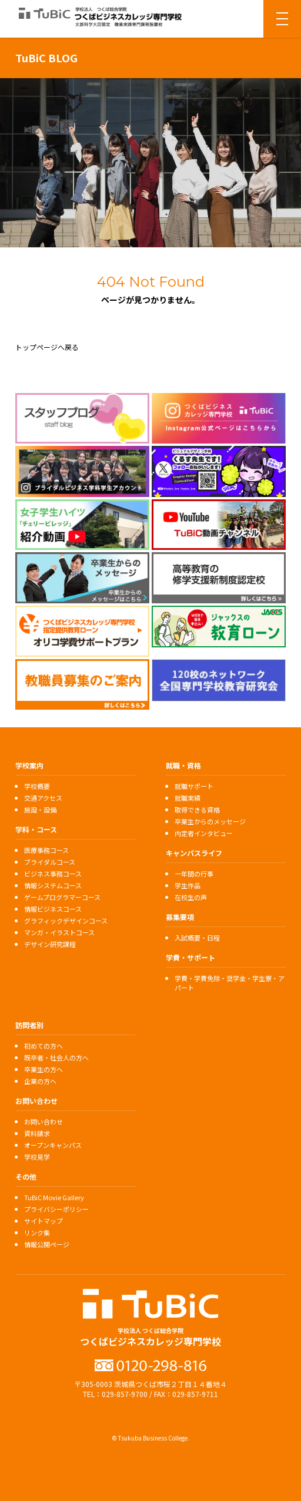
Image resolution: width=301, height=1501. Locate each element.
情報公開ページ (46, 1244)
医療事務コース (46, 850)
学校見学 (37, 1156)
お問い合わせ (43, 1121)
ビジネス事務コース (53, 873)
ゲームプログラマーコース (62, 897)
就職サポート (194, 786)
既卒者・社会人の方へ (56, 1057)
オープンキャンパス (53, 1145)
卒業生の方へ (43, 1069)
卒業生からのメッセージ (210, 821)
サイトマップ (43, 1220)
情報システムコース (53, 885)
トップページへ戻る (47, 347)
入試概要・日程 (197, 937)
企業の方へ (40, 1081)
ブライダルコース (49, 862)
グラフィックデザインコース (66, 920)
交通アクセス (43, 797)
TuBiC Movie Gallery (54, 1197)
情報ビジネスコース (53, 909)
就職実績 (187, 797)
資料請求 (37, 1133)
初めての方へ (43, 1045)
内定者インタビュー (204, 833)
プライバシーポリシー (56, 1209)
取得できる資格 (197, 809)
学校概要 (37, 786)
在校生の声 (191, 897)
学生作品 (187, 885)
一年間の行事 (194, 873)
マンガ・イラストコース (59, 932)
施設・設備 (40, 809)
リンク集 (37, 1232)
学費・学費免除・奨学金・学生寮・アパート (230, 982)
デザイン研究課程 (50, 944)
